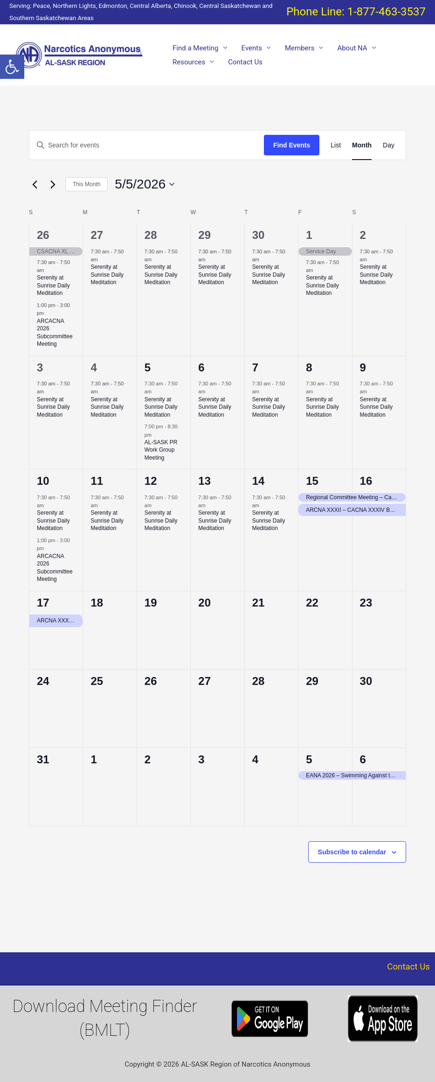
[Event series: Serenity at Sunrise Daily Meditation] (48, 270)
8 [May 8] (309, 367)
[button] (12, 67)
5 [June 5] (309, 759)
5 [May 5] (148, 367)
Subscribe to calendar (352, 852)
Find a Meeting (196, 48)
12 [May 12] (151, 481)
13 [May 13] (204, 481)
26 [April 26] (43, 235)
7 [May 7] (255, 367)
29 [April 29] (204, 235)
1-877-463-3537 (386, 11)
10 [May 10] (43, 481)
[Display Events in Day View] (388, 145)
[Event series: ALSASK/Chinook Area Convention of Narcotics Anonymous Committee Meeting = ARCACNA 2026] (48, 313)
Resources (189, 62)
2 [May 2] (363, 235)
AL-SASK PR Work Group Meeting (161, 450)
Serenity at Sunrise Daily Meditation (53, 285)
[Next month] (52, 184)
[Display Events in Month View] (362, 145)
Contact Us (245, 62)
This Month (86, 184)
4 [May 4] (93, 367)
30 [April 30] (258, 235)
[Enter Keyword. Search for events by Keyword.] (146, 145)
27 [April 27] (96, 235)
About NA (352, 48)
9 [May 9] (363, 367)
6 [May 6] (201, 367)
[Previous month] (34, 184)
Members (299, 48)
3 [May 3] (40, 367)
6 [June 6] (363, 759)
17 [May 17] (43, 602)
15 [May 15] (312, 481)
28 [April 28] (151, 235)
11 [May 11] (96, 481)
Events (252, 48)
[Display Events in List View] (336, 145)
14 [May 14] (258, 481)
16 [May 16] (366, 481)
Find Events (291, 145)
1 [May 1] (309, 235)
